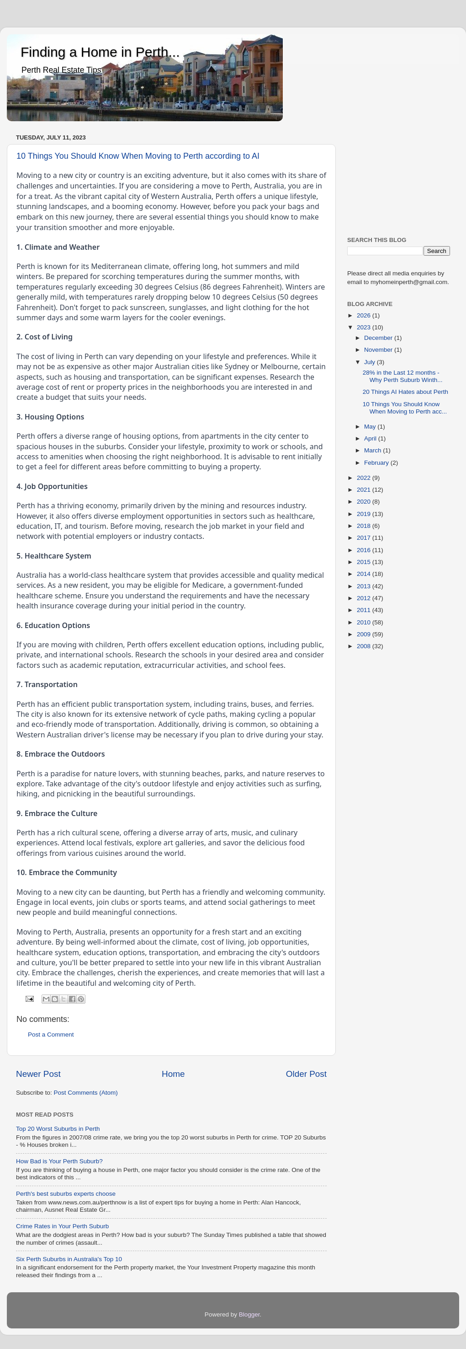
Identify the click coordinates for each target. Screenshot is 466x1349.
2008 (364, 646)
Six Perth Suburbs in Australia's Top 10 (69, 1259)
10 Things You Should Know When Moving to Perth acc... (405, 408)
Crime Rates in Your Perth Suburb (62, 1226)
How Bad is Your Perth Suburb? (59, 1161)
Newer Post (38, 1074)
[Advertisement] (398, 177)
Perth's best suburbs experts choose (66, 1193)
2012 (364, 598)
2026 (364, 315)
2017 (364, 537)
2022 (364, 477)
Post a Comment (51, 1034)
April (371, 438)
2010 (364, 622)
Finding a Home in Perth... (100, 51)
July (370, 362)
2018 (364, 525)
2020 (364, 501)
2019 (364, 514)
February (377, 462)
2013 (364, 586)
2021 (364, 489)
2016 (364, 550)
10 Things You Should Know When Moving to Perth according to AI (137, 156)
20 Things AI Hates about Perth (405, 391)
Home (173, 1074)
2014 (364, 573)
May (370, 426)
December (379, 337)
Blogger (249, 1314)
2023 (364, 327)
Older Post (306, 1074)
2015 (364, 562)
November (379, 349)
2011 (364, 610)
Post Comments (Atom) (86, 1092)
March (373, 450)
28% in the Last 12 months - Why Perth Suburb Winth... (403, 376)
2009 (364, 634)
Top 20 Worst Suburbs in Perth (58, 1128)
